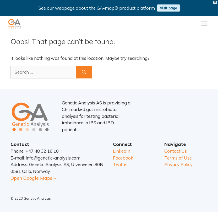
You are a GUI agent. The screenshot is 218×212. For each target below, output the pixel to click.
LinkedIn (121, 151)
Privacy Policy (178, 164)
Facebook (123, 158)
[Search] (84, 72)
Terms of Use (178, 158)
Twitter (120, 164)
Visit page (168, 8)
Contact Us (175, 151)
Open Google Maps (31, 178)
